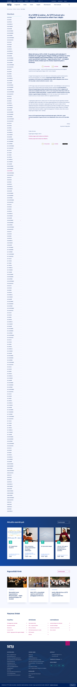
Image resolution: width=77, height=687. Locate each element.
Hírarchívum (18, 9)
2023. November (10, 87)
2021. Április (9, 157)
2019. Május (9, 209)
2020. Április (9, 184)
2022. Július (9, 123)
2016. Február (9, 297)
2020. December (10, 166)
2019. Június (9, 206)
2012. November (10, 384)
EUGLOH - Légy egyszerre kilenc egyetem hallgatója (15, 632)
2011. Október (9, 414)
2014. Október (9, 333)
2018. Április (9, 238)
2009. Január (9, 488)
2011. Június (9, 423)
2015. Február (9, 324)
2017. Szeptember (10, 254)
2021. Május (9, 154)
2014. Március (9, 348)
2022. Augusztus (10, 121)
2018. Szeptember (10, 227)
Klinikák (30, 675)
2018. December (10, 220)
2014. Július (9, 339)
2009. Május (9, 479)
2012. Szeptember (10, 389)
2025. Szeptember (10, 37)
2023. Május (9, 100)
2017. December (10, 247)
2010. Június (9, 450)
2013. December (10, 355)
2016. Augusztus (10, 283)
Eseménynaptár (61, 522)
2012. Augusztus (10, 391)
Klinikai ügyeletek (31, 677)
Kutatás (31, 4)
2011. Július (9, 421)
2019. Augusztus (10, 202)
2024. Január (9, 82)
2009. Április (9, 481)
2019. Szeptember (10, 200)
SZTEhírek (14, 9)
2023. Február (9, 107)
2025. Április (9, 48)
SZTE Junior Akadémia (32, 627)
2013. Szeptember (10, 362)
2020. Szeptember (10, 172)
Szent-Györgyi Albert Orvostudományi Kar (14, 671)
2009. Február (9, 486)
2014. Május (9, 344)
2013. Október (9, 360)
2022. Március (9, 132)
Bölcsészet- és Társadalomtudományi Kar (14, 658)
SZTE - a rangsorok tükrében (33, 625)
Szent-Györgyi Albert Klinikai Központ (35, 673)
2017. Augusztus (10, 256)
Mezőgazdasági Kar (10, 668)
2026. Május (9, 19)
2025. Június (9, 44)
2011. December (10, 409)
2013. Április (9, 373)
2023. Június (9, 98)
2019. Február (9, 215)
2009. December (10, 463)
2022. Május (9, 127)
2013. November (10, 357)
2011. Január (9, 434)
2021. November (10, 141)
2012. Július (9, 393)
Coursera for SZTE (10, 630)
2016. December (10, 274)
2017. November (10, 249)
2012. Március (9, 402)
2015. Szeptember (10, 308)
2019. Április (9, 211)
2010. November (10, 439)
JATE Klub (30, 634)
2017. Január (9, 272)
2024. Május (9, 73)
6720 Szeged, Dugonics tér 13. (57, 654)
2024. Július (9, 69)
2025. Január (9, 55)
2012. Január (9, 407)
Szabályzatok (31, 656)
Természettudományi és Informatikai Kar (13, 675)
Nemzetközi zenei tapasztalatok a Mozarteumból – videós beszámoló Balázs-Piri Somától (15, 595)
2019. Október (9, 197)
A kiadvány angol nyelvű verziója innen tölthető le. (38, 138)
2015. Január (9, 326)
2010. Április (9, 454)
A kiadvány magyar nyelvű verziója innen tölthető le (38, 136)
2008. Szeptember (10, 497)
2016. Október (9, 278)
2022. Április (9, 130)
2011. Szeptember (10, 416)
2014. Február (9, 351)
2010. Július (9, 448)
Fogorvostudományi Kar (11, 661)
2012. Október (9, 387)
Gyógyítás (38, 4)
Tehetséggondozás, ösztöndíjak (12, 623)
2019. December (10, 193)
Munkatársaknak (32, 1)
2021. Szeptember (10, 145)
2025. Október (9, 35)
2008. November (10, 493)
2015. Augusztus (10, 310)
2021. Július (9, 150)
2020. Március (9, 186)
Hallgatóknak (26, 1)
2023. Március (9, 105)
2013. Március (9, 375)
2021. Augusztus (10, 148)
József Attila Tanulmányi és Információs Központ (36, 661)
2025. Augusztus (10, 39)
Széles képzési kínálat (32, 623)
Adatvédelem (60, 1)
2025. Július (9, 42)
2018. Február (9, 242)
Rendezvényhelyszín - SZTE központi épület (36, 663)
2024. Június (9, 71)
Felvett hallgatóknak (20, 1)
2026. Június (9, 17)
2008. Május (9, 508)
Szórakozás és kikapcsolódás (55, 627)
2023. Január (9, 109)
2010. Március (9, 457)
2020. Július (9, 177)
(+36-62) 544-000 (55, 656)
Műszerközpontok (47, 4)
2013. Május (9, 371)
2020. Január (9, 191)
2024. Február (9, 80)
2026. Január (9, 28)
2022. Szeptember (10, 118)
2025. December (10, 30)
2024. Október (9, 62)
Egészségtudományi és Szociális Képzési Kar (14, 659)
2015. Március (9, 321)
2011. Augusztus (10, 418)
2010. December (10, 436)
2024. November (10, 60)
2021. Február (9, 161)
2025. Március (9, 51)
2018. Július (9, 231)
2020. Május (9, 182)
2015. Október (9, 306)
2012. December (10, 382)
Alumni (39, 1)
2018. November (10, 222)
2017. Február (9, 269)
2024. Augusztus (10, 67)
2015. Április (9, 319)
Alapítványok (31, 654)
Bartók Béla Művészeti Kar (11, 656)
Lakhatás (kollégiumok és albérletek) (56, 623)
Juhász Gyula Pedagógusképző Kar (12, 666)
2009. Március (9, 484)
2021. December (10, 139)
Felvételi (14, 1)
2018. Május (9, 236)
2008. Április (9, 506)
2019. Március (9, 213)
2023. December (10, 85)
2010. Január (9, 461)
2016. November (10, 276)
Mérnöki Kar (9, 669)
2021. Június (9, 152)
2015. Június (9, 315)
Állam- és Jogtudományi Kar (11, 654)
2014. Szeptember (10, 335)
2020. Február (9, 188)
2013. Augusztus (10, 364)
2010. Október (9, 441)
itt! (29, 118)
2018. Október (9, 224)
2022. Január (9, 136)
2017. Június (9, 260)
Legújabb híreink (11, 589)
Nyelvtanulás (9, 627)
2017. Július (9, 258)
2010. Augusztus (10, 445)
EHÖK (29, 664)
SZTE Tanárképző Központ (11, 673)
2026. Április (9, 21)
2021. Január (9, 163)
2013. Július (9, 366)
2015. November (10, 303)
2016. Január (9, 299)
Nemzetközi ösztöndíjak (11, 625)
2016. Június (9, 287)
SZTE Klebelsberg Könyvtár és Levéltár (35, 630)
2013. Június (9, 369)
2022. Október (9, 116)
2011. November (10, 411)
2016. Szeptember (10, 281)
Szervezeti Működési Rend (33, 658)
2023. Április (9, 103)
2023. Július (9, 96)
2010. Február (9, 459)
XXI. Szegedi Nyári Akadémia (13, 546)
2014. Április (9, 346)
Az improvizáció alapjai (46, 546)
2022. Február (9, 134)
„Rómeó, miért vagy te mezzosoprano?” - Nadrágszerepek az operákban (62, 548)
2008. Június (9, 504)
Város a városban (53, 630)
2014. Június (9, 342)
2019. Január (9, 218)
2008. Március (9, 511)
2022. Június (9, 125)
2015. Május (9, 317)
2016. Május (9, 290)
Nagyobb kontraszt (69, 1)
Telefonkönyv (53, 1)
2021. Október (9, 143)
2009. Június (9, 477)
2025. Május (9, 46)
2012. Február (9, 405)
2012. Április (9, 400)
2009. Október (9, 468)
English (65, 1)
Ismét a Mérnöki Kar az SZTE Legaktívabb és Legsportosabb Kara (60, 594)
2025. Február (9, 53)
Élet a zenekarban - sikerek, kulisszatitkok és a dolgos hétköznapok (30, 548)
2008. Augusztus (10, 499)
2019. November (10, 195)
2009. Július (9, 475)
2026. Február (9, 26)
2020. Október (23, 9)
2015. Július (9, 312)
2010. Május (9, 452)
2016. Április (9, 292)
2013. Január (9, 380)
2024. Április (9, 76)
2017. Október (9, 251)
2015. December (10, 301)
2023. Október (9, 89)
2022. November (10, 114)
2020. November (10, 168)
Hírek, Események (57, 4)
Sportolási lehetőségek (54, 625)
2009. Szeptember (10, 470)
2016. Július (9, 285)
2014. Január (9, 353)
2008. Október (9, 495)
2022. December (10, 112)
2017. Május (9, 263)
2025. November (10, 33)
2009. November (10, 466)
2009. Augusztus (10, 472)
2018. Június (9, 233)
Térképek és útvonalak (55, 659)
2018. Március (9, 240)
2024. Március (9, 78)
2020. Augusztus (10, 175)
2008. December (10, 490)
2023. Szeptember (10, 91)
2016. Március (9, 294)
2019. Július (9, 204)
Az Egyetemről (17, 4)
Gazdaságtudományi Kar (11, 663)
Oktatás (25, 4)
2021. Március (9, 159)
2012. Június (9, 396)
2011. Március (9, 430)
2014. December (10, 328)
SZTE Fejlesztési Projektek (33, 666)
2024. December (10, 58)
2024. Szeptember (10, 64)
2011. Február (9, 432)
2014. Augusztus (10, 337)
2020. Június (9, 179)
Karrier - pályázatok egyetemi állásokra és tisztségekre (37, 668)
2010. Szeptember (10, 443)
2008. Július (9, 502)
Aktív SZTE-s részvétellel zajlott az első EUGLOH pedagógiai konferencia (37, 594)
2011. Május (9, 425)
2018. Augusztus (10, 229)
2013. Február (9, 378)
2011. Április (9, 427)
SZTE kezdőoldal (9, 1)
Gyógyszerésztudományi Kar (11, 664)
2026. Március (9, 24)
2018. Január (9, 245)
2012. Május (9, 398)
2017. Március (9, 267)
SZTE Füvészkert (31, 632)
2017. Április (9, 265)
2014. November (10, 330)
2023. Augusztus (10, 94)
